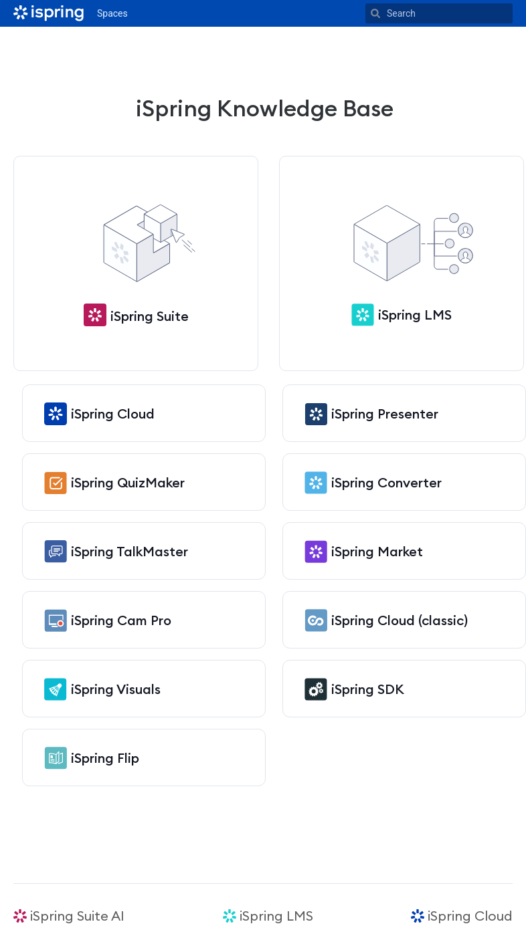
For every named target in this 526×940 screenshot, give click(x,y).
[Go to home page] (48, 13)
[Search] (375, 13)
